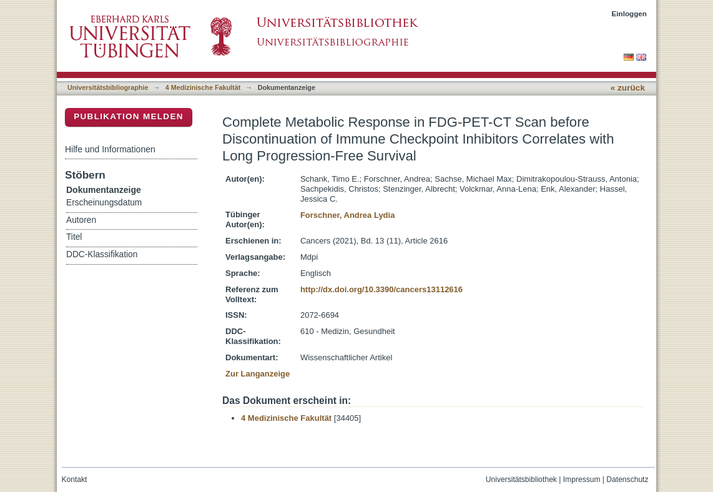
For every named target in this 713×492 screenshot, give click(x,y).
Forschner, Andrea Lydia (347, 215)
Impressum (582, 479)
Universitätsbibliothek (521, 479)
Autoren (81, 220)
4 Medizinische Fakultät (202, 87)
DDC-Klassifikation (101, 254)
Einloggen (629, 13)
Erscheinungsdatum (104, 202)
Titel (74, 237)
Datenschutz (627, 479)
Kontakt (74, 479)
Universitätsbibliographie (107, 87)
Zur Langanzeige (257, 373)
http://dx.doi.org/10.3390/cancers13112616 (381, 289)
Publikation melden (129, 116)
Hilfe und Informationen (110, 149)
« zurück (628, 87)
